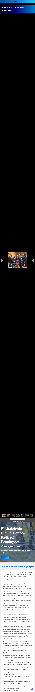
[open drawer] (1, 1)
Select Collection (13, 517)
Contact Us (5, 557)
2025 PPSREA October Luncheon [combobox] (18, 519)
